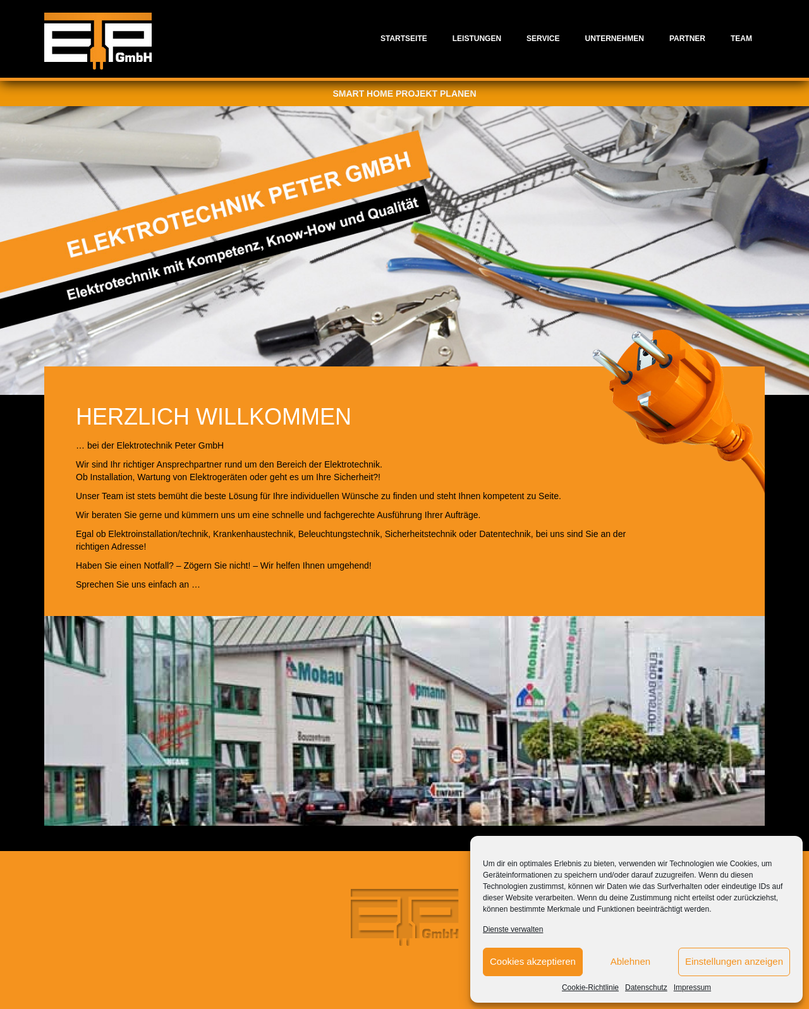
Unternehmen (614, 38)
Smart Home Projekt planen (404, 93)
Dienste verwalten (513, 929)
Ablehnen (630, 961)
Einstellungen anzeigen (734, 961)
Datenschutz (646, 987)
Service (542, 38)
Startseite (403, 38)
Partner (687, 38)
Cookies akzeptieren (533, 961)
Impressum (692, 987)
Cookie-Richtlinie (590, 987)
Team (741, 38)
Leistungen (477, 38)
